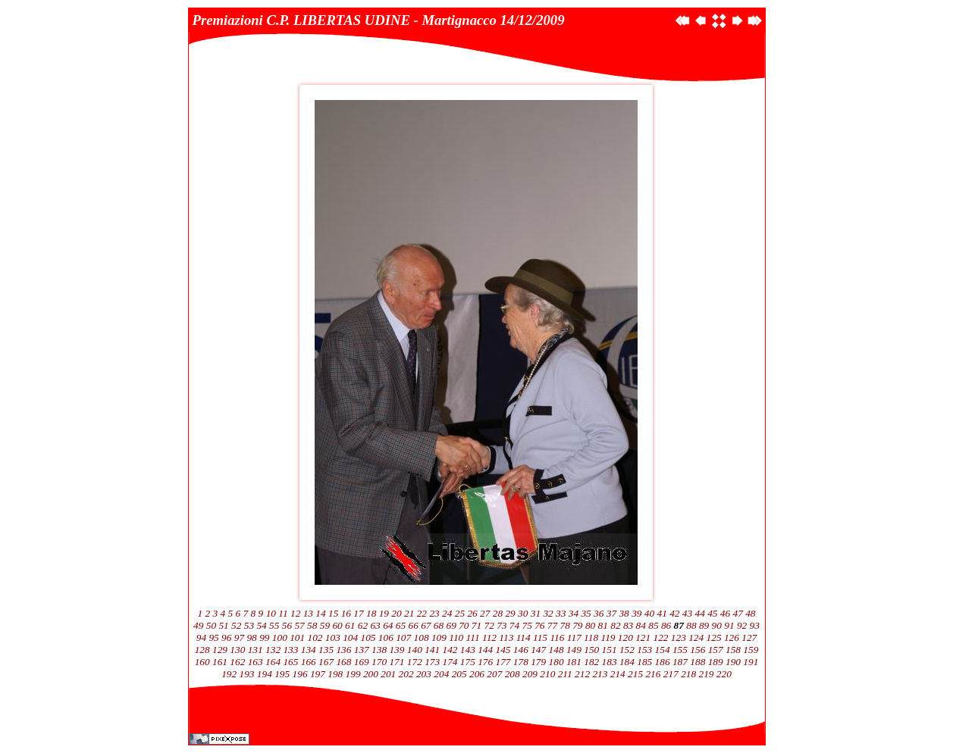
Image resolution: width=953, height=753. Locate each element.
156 (697, 649)
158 (733, 649)
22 (422, 613)
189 (715, 661)
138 (379, 649)
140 (414, 649)
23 (434, 613)
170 (379, 661)
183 (609, 661)
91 (729, 625)
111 (473, 637)
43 (687, 613)
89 (704, 625)
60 (337, 625)
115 (540, 637)
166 (308, 661)
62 (363, 625)
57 (299, 625)
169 (361, 661)
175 (467, 661)
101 (297, 637)
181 (574, 661)
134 (308, 649)
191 (750, 661)
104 (350, 637)
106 (385, 637)
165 (290, 661)
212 (582, 674)
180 (556, 661)
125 (714, 637)
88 (691, 625)
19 (384, 613)
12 (295, 613)
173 (432, 661)
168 (343, 661)
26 (472, 613)
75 (527, 625)
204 (441, 674)
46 (725, 613)
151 (609, 649)
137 (361, 649)
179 (538, 661)
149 (574, 649)
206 (476, 674)
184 (627, 661)
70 (464, 625)
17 (358, 613)
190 (733, 661)
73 (501, 625)
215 (635, 674)
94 (201, 637)
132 (273, 649)
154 (662, 649)
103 (332, 637)
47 (738, 613)
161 (219, 661)
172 (414, 661)
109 (439, 637)
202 (406, 674)
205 (459, 674)
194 (264, 674)
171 (396, 661)
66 (413, 625)
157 (715, 649)
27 (485, 613)
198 (335, 674)
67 (426, 625)
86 (666, 625)
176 (485, 661)
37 (611, 613)
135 (326, 649)
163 (255, 661)
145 (503, 649)
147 (538, 649)
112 (489, 637)
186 (662, 661)
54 (261, 625)
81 (603, 625)
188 (697, 661)
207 (494, 674)
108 (421, 637)
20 (396, 613)
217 (671, 674)
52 (236, 625)
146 (520, 649)
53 (249, 625)
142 (449, 649)
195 (282, 674)
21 (409, 613)
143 (467, 649)
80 (590, 625)
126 (731, 637)
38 (624, 613)
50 (211, 625)
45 (712, 613)
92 (742, 625)
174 (449, 661)
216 (652, 674)
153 (644, 649)
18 (371, 613)
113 (506, 637)
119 (607, 637)
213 (599, 674)
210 (547, 674)
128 (202, 649)
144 (485, 649)
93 (755, 625)
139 (396, 649)
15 (333, 613)
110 (456, 637)
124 (696, 637)
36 (598, 613)
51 (223, 625)
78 (565, 625)
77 (552, 625)
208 (512, 674)
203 (423, 674)
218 (688, 674)
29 (510, 613)
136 (343, 649)
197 (317, 674)
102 (314, 637)
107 (403, 637)
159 (750, 649)
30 (523, 613)
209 (530, 674)
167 (326, 661)
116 (557, 637)
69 (451, 625)
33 (561, 613)
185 (644, 661)
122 (661, 637)
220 (724, 674)
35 (586, 613)
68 (439, 625)
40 (649, 613)
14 (320, 613)
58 (312, 625)
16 (346, 613)
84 (641, 625)
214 (617, 674)
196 (300, 674)
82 (615, 625)
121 (642, 637)
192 (229, 674)
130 (237, 649)
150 (591, 649)
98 (251, 637)
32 (548, 613)
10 (271, 613)
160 (202, 661)
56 (287, 625)
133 (290, 649)
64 (388, 625)
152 (627, 649)
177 (503, 661)
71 (476, 625)
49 (198, 625)
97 (239, 637)
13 (308, 613)
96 (226, 637)
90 (717, 625)
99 (264, 637)
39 (636, 613)
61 (350, 625)
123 (678, 637)
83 (628, 625)
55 (274, 625)
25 (460, 613)
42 (674, 613)
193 (247, 674)
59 (325, 625)
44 (699, 613)
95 (213, 637)
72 (489, 625)
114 (523, 637)
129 (219, 649)
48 (750, 613)
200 (370, 674)
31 (536, 613)
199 (353, 674)
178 (520, 661)
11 (282, 613)
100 (279, 637)
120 (625, 637)
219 (705, 674)
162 (237, 661)
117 (574, 637)
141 (432, 649)
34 (573, 613)
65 (401, 625)
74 (514, 625)
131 (255, 649)
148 (556, 649)
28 (498, 613)
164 (273, 661)
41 (661, 613)
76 (539, 625)
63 (375, 625)
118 (591, 637)
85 (653, 625)
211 (565, 674)
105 (368, 637)
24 (447, 613)
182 (591, 661)
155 (680, 649)
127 (749, 637)
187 (680, 661)
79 (577, 625)
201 (388, 674)
